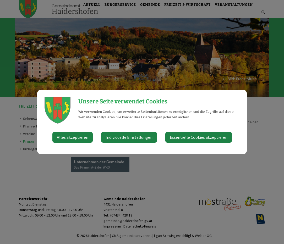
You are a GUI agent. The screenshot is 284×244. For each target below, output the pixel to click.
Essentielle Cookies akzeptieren (198, 137)
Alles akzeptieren (72, 137)
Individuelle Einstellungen (129, 137)
